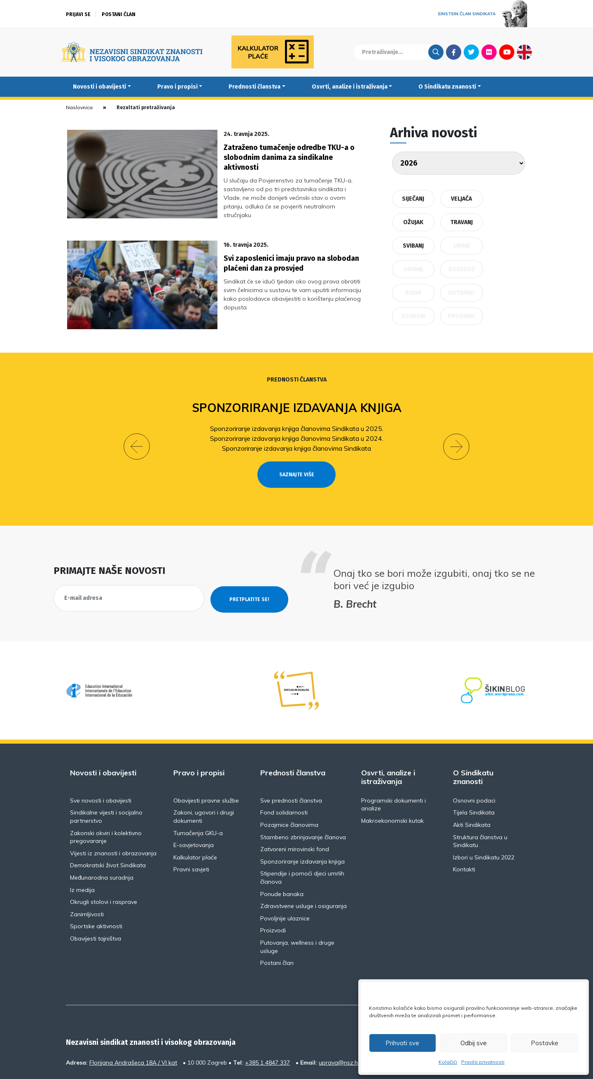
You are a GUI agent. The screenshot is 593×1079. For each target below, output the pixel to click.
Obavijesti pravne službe (206, 759)
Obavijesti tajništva (95, 897)
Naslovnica (79, 107)
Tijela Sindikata (474, 771)
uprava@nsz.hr (339, 1021)
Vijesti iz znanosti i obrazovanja (113, 811)
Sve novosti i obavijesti (100, 759)
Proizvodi (273, 889)
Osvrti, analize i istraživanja (350, 86)
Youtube (506, 52)
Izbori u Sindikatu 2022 (483, 815)
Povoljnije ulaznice (285, 876)
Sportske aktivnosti (96, 885)
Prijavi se (78, 14)
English (524, 52)
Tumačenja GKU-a (198, 791)
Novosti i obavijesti (99, 86)
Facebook (453, 52)
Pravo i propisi (177, 86)
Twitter (471, 52)
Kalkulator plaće (195, 815)
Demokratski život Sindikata (108, 824)
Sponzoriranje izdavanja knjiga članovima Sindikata (296, 422)
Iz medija (82, 848)
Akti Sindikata (471, 783)
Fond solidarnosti (284, 771)
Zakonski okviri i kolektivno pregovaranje (106, 795)
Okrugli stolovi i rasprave (103, 860)
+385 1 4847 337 (267, 1021)
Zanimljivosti (87, 872)
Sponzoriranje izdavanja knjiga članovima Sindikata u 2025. (296, 402)
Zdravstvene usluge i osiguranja (303, 864)
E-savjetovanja (193, 803)
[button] (137, 413)
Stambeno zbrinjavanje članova (303, 795)
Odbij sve (473, 1043)
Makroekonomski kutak (392, 779)
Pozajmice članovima (289, 783)
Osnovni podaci (474, 759)
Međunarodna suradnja (101, 836)
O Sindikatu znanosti (447, 86)
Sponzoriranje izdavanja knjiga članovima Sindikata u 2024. (296, 412)
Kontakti (464, 828)
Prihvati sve (402, 1043)
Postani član (118, 14)
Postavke (544, 1043)
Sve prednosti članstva (291, 759)
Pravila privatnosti (482, 1062)
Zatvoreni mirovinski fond (294, 808)
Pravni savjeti (191, 828)
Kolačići (448, 1062)
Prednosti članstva (254, 86)
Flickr (489, 52)
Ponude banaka (282, 852)
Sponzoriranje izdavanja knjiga (297, 381)
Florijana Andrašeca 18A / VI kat (133, 1021)
